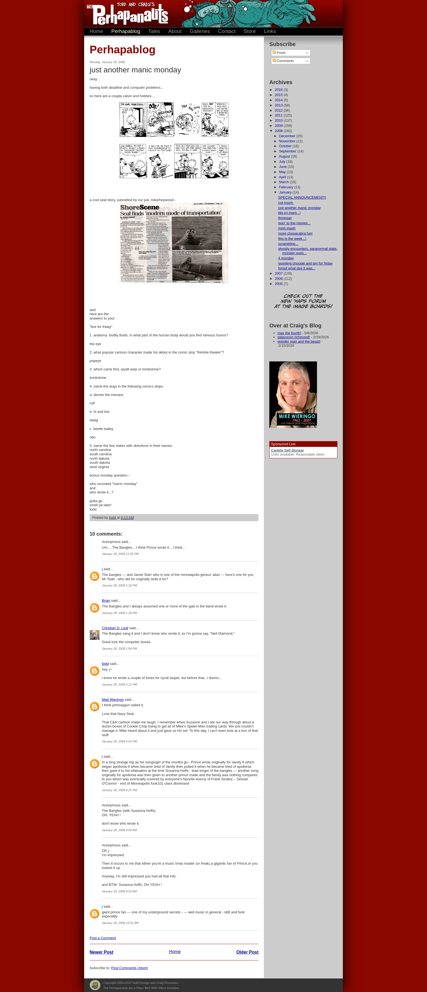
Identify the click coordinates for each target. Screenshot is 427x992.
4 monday (286, 258)
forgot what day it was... (296, 268)
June (283, 167)
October (286, 146)
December (288, 136)
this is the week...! (292, 239)
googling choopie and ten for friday (305, 263)
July (282, 161)
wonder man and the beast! (299, 341)
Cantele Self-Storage (287, 450)
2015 (279, 95)
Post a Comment (103, 938)
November (288, 141)
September (288, 151)
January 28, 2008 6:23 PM (119, 790)
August (285, 156)
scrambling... (288, 244)
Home (96, 31)
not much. (286, 203)
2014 (279, 100)
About (175, 31)
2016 (279, 90)
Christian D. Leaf (115, 628)
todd (105, 664)
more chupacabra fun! (295, 233)
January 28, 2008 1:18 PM (119, 585)
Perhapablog (125, 31)
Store (250, 31)
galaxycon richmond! (293, 337)
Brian (106, 600)
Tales (154, 31)
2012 (279, 110)
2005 (279, 284)
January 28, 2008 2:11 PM (119, 684)
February (286, 187)
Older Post (247, 952)
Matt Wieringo (113, 700)
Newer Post (101, 952)
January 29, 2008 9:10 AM (119, 891)
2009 (279, 126)
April (283, 177)
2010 (279, 120)
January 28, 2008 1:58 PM (119, 648)
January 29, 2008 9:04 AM (119, 830)
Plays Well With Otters (95, 985)
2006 (279, 279)
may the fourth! (289, 333)
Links (270, 31)
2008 (279, 131)
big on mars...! (289, 213)
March (284, 182)
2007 (279, 273)
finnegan (285, 218)
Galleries (200, 31)
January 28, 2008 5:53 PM (119, 741)
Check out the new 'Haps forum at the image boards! (303, 301)
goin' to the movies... (294, 223)
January (286, 192)
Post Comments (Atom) (129, 968)
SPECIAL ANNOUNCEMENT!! (302, 197)
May (283, 172)
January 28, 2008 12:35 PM (120, 553)
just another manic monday (299, 208)
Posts (279, 53)
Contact (227, 31)
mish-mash (286, 228)
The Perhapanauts (125, 13)
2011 (279, 115)
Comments (283, 61)
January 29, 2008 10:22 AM (120, 923)
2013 (279, 105)
